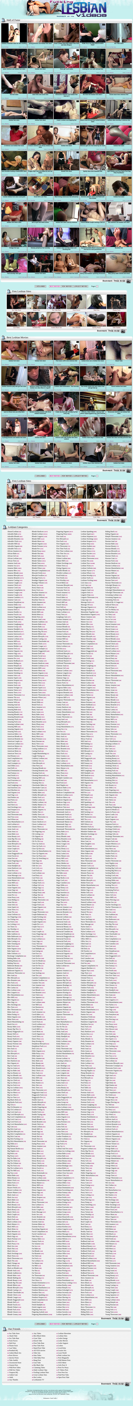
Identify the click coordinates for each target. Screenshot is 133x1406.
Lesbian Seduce (61, 1295)
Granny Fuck (60, 705)
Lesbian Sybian (86, 549)
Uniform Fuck (110, 1129)
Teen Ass (108, 912)
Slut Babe (108, 746)
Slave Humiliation (111, 741)
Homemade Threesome (64, 829)
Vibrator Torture (110, 1144)
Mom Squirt (85, 858)
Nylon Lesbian (86, 931)
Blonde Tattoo (37, 561)
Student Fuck (109, 853)
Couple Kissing (37, 919)
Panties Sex (85, 1014)
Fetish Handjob (37, 1305)
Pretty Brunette (86, 1156)
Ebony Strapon (37, 1197)
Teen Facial (109, 963)
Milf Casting (85, 753)
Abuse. (68, 1394)
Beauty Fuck (11, 1036)
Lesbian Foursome (62, 1207)
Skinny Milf (109, 719)
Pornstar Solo (85, 1124)
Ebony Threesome (38, 1202)
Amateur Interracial (14, 634)
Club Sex (35, 866)
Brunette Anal (36, 619)
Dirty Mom (36, 1080)
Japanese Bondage (62, 985)
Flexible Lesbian (62, 573)
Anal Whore (11, 819)
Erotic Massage (37, 1212)
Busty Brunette (37, 722)
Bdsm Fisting (12, 1014)
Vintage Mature (110, 1161)
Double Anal (36, 1100)
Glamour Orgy (61, 678)
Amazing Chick (12, 719)
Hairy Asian (60, 739)
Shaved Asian (110, 629)
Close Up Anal (37, 844)
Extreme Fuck (37, 1227)
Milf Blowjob (85, 751)
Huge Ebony (60, 888)
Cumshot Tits (36, 983)
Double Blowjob (37, 1102)
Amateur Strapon (13, 680)
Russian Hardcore (111, 563)
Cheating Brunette (38, 770)
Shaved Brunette (111, 641)
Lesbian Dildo (61, 1183)
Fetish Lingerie (37, 1307)
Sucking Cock (110, 875)
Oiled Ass (84, 946)
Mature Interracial (87, 675)
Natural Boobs (86, 900)
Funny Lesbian (61, 612)
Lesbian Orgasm (62, 1258)
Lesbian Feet (60, 1195)
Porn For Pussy (63, 1367)
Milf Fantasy (85, 763)
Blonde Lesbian (37, 534)
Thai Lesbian (109, 1061)
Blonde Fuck (11, 1309)
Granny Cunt (60, 702)
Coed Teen (35, 878)
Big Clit (10, 1105)
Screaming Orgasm (112, 597)
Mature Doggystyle (87, 651)
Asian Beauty (12, 836)
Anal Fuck (11, 783)
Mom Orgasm (85, 851)
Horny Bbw (60, 834)
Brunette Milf (36, 668)
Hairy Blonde (61, 746)
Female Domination (39, 1283)
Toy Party (108, 1109)
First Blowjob (61, 539)
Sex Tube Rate (56, 309)
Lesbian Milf (60, 1241)
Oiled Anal (84, 944)
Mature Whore (86, 736)
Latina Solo (60, 1127)
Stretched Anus (110, 846)
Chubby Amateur (38, 790)
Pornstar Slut (85, 1122)
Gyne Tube (96, 516)
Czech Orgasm (37, 1034)
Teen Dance (109, 948)
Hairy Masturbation (63, 766)
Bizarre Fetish (12, 1188)
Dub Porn (96, 309)
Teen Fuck (109, 980)
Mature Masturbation (88, 690)
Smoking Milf (110, 778)
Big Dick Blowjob (13, 1131)
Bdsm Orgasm (12, 1017)
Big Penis (10, 1153)
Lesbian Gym (61, 1214)
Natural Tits (85, 912)
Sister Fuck (109, 683)
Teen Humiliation (111, 992)
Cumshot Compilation (39, 978)
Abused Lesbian (13, 531)
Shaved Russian (110, 663)
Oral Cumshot (86, 958)
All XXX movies (39, 1350)
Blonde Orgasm (37, 544)
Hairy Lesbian (61, 763)
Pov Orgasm (85, 1141)
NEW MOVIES (67, 286)
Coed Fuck (35, 870)
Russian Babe (110, 544)
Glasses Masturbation (63, 685)
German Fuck (61, 631)
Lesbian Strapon (86, 541)
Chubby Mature (37, 805)
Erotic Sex (35, 1214)
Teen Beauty (109, 922)
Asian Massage (12, 875)
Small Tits (108, 753)
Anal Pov (10, 802)
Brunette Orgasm (38, 673)
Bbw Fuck (10, 983)
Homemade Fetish (62, 814)
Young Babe (109, 1273)
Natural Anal (85, 897)
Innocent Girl (61, 914)
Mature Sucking (86, 724)
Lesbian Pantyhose (62, 1266)
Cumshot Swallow (38, 980)
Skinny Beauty (110, 695)
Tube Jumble (116, 327)
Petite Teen (84, 1066)
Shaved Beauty (110, 634)
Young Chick (109, 1288)
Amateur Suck (12, 685)
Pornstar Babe (86, 1095)
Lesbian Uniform (87, 568)
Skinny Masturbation (112, 714)
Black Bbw (11, 1202)
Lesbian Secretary (62, 1292)
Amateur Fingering (13, 617)
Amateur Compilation (14, 590)
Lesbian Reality (61, 1285)
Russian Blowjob (111, 551)
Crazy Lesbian (37, 939)
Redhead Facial (86, 1253)
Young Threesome (111, 1314)
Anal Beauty (11, 756)
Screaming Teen (110, 600)
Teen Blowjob (110, 929)
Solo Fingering (110, 790)
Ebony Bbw (36, 1153)
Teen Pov (108, 1022)
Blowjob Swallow (38, 575)
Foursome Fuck (61, 588)
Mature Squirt (85, 717)
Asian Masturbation (14, 878)
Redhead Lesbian (87, 1258)
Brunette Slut (36, 683)
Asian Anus (11, 831)
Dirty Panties (36, 1083)
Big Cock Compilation (15, 1117)
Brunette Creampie (38, 649)
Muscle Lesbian (86, 895)
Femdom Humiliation (39, 1288)
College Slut (36, 895)
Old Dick (84, 948)
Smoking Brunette (111, 763)
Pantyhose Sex (86, 1024)
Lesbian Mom (61, 1244)
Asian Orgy (11, 890)
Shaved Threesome (111, 670)
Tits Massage (109, 1097)
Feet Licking (36, 1278)
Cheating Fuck (37, 773)
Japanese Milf (61, 1005)
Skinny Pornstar (110, 724)
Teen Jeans (109, 995)
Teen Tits (108, 1053)
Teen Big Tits (110, 924)
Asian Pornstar (12, 892)
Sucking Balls (110, 866)
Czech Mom (36, 1031)
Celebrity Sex (36, 761)
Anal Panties (11, 797)
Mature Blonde (86, 634)
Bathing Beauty (12, 961)
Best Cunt (10, 1056)
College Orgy (36, 888)
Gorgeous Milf (61, 697)
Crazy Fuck (36, 936)
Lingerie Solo (85, 592)
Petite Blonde (85, 1053)
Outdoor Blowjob (87, 983)
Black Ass (10, 1197)
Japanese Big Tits (62, 980)
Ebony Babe (36, 1151)
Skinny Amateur (110, 685)
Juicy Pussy (60, 1029)
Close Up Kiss (37, 848)
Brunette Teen (37, 692)
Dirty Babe (36, 1061)
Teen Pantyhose (110, 1014)
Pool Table (84, 1088)
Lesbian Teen (85, 556)
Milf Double (85, 761)
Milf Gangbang (86, 770)
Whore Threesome (111, 1222)
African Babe (12, 553)
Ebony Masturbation (39, 1180)
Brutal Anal (36, 700)
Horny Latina (61, 853)
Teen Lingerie (110, 1000)
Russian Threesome (112, 583)
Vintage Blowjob (111, 1151)
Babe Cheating (12, 944)
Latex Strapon (61, 1080)
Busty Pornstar (37, 739)
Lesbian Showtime (64, 1333)
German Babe (61, 624)
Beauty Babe (11, 1027)
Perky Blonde (85, 1039)
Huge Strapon (61, 900)
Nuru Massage (86, 924)
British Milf (36, 612)
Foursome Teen (61, 590)
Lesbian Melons (61, 1239)
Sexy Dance (109, 622)
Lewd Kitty (62, 1348)
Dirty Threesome (38, 1090)
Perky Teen (85, 1046)
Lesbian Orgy (61, 1261)
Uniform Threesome (112, 1136)
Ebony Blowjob (37, 1158)
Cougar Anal (36, 902)
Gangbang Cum (61, 617)
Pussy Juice (85, 1192)
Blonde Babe (11, 1275)
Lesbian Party (61, 1268)
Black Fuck (11, 1219)
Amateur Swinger (13, 688)
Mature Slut (85, 712)
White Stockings (111, 1205)
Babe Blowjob (12, 939)
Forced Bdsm (61, 583)
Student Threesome (112, 861)
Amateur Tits (11, 697)
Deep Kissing (36, 1041)
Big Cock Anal (12, 1112)
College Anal (36, 880)
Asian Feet (11, 858)
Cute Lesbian (36, 1002)
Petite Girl (84, 1058)
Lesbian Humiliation (63, 1219)
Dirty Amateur (37, 1058)
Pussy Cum (85, 1183)
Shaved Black (110, 636)
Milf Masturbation (87, 780)
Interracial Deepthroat (63, 934)
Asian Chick (11, 846)
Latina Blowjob (61, 1090)
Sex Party (108, 614)
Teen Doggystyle (111, 956)
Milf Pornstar (85, 790)
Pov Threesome (86, 1146)
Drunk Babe (36, 1117)
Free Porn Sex (63, 1372)
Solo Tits (108, 802)
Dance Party (36, 1039)
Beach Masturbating (14, 1022)
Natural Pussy (85, 907)
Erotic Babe (36, 1207)
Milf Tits (84, 819)
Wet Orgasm (109, 1192)
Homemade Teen (62, 827)
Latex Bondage (61, 1066)
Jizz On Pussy (61, 1024)
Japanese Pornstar (62, 1009)
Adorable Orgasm (13, 546)
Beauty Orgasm (12, 1041)
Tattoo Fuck (109, 892)
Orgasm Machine (87, 968)
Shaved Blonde (110, 639)
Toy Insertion (110, 1107)
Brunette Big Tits (38, 631)
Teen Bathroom (110, 919)
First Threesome (62, 546)
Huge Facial (60, 890)
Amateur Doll (12, 609)
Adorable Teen (12, 549)
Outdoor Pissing (86, 1000)
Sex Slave (108, 617)
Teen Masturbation (111, 1002)
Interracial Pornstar (63, 958)
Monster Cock (86, 866)
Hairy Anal (60, 736)
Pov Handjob (85, 1134)
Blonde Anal (11, 1270)
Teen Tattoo (109, 1048)
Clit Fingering (37, 831)
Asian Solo (11, 905)
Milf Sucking (85, 812)
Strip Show (109, 848)
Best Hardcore (12, 1061)
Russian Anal (109, 541)
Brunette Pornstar (38, 675)
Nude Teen (84, 914)
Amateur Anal (12, 563)
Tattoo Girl (109, 895)
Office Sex (84, 941)
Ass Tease (10, 927)
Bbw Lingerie (12, 992)
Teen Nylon (109, 1005)
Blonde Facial (12, 1305)
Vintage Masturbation (112, 1158)
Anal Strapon (12, 809)
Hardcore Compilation (64, 792)
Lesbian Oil (60, 1256)
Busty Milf (35, 734)
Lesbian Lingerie (62, 1229)
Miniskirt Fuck (86, 827)
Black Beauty (12, 1205)
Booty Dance (36, 588)
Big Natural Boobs (13, 1148)
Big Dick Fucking (13, 1139)
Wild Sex (108, 1256)
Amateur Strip (12, 683)
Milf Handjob (85, 773)
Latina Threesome (62, 1134)
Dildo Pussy (36, 1053)
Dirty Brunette (37, 1068)
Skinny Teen (109, 731)
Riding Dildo (85, 1314)
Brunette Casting (37, 639)
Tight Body (109, 1083)
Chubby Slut (36, 812)
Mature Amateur (86, 617)
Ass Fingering (12, 917)
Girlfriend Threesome (63, 663)
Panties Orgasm (86, 1012)
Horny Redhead (61, 868)
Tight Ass (108, 1080)
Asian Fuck (11, 863)
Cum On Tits (36, 966)
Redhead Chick (86, 1251)
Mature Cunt (85, 646)
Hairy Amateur (61, 734)
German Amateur (62, 619)
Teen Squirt (109, 1039)
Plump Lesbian (86, 1075)
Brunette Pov (36, 678)
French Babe (60, 597)
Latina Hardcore (62, 1105)
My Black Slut (39, 1365)
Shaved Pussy (110, 661)
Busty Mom (36, 736)
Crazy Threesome (38, 946)
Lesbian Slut (60, 1307)
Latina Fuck (60, 1100)
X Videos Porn (63, 1370)
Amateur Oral (12, 649)
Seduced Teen (110, 605)
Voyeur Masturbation (112, 1180)
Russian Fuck (110, 561)
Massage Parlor (86, 609)
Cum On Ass (36, 958)
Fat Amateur (36, 1244)
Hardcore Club (61, 790)
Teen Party (109, 1017)
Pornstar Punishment (88, 1117)
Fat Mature (36, 1263)
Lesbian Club (61, 1175)
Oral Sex (84, 963)
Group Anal (60, 719)
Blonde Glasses (12, 1312)
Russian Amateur (111, 539)
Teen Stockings (110, 1041)
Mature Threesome (87, 731)
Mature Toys (85, 734)
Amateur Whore (12, 700)
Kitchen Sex (60, 1056)
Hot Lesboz (38, 1377)
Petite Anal (84, 1048)
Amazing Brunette (13, 717)
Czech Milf (36, 1029)
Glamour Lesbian (62, 670)
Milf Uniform (85, 822)
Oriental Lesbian (86, 975)
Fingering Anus (37, 1309)
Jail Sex (59, 968)
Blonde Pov (36, 549)
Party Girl (84, 1029)
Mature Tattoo (86, 727)
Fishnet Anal (60, 556)
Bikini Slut (11, 1185)
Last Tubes (16, 327)
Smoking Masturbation (113, 775)
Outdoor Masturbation (88, 995)
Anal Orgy (11, 795)
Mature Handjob (86, 670)
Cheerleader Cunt (38, 788)
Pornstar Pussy (86, 1119)
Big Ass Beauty (12, 1073)
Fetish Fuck (36, 1302)
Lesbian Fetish (61, 1197)
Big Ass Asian (12, 1068)
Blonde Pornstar (37, 546)
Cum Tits (35, 975)
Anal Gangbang (12, 785)
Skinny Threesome (111, 734)
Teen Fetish (109, 970)
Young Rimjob (110, 1302)
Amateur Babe (12, 568)
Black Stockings (13, 1253)
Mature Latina (86, 683)
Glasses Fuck (60, 683)
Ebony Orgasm (37, 1190)
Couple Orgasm (37, 922)
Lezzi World (62, 1353)
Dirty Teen (35, 1088)
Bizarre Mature (12, 1192)
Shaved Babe (109, 631)
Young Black (109, 1278)
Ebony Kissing (37, 1175)
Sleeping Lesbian (111, 744)
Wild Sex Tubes (76, 499)
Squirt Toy (109, 822)
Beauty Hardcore (13, 1039)
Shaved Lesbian (110, 651)
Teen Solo (108, 1034)
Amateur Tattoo (12, 690)
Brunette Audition (38, 622)
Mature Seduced (86, 709)
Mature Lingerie (86, 688)
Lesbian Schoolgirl (62, 1290)
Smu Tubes (37, 1355)
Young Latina (110, 1297)
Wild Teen (108, 1261)
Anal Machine (12, 790)
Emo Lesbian (36, 1205)
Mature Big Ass (86, 629)
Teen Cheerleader (111, 934)
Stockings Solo (110, 834)
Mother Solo (85, 892)
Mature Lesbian (86, 685)
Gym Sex (59, 731)
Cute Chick (36, 995)
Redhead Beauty (86, 1246)
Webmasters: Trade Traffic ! (50, 1398)
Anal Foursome (12, 780)
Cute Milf (35, 1005)
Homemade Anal (62, 812)
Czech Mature (37, 1027)
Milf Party (84, 788)
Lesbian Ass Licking (63, 1151)
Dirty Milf (35, 1078)
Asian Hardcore (12, 868)
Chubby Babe (36, 792)
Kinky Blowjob (61, 1034)
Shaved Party (109, 658)
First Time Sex (61, 553)
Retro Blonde (85, 1285)
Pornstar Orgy (86, 1112)
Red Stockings (86, 1239)
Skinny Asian (110, 690)
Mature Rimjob (86, 707)
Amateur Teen (12, 692)
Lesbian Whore (86, 573)
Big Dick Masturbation (15, 1141)
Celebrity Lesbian (38, 758)
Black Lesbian (12, 1222)
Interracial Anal (61, 922)
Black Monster (12, 1231)
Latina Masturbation (63, 1109)
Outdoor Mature (86, 997)
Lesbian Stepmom (87, 536)
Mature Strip (85, 722)
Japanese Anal (61, 973)
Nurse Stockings (86, 919)
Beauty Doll (11, 1034)
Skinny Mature (110, 717)
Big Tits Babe (12, 1158)
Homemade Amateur (63, 809)
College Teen (36, 897)
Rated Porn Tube (39, 1348)
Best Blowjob (12, 1053)
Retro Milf (84, 1300)
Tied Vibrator (110, 1073)
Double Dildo (36, 1105)
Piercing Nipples (86, 1070)
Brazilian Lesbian (38, 597)
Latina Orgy (60, 1119)
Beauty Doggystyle (14, 1031)
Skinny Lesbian (110, 712)
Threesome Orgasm (112, 1070)
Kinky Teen (60, 1046)
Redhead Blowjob (87, 1248)
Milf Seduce (85, 797)
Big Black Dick (12, 1100)
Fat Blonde (36, 1251)
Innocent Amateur (62, 907)
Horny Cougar (61, 844)
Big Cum (10, 1127)
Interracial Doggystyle (64, 936)
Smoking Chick (110, 766)
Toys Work (109, 1114)
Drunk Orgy (36, 1131)
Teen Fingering (110, 973)
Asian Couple (12, 848)
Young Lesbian (110, 1300)
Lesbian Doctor (61, 1185)
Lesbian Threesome (87, 558)
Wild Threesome (111, 1263)
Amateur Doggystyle (14, 607)
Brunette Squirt (37, 688)
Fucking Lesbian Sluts (41, 1372)
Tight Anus (109, 1078)
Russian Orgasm (111, 575)
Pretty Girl (84, 1161)
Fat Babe (35, 1248)
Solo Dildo (109, 788)
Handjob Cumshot (62, 778)
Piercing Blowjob (87, 1068)
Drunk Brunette (37, 1122)
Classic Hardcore (38, 822)
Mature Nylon (86, 695)
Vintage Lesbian (110, 1156)
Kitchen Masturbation (63, 1053)
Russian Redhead (111, 578)
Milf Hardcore (86, 775)
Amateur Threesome (14, 695)
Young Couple (110, 1290)
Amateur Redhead (13, 661)
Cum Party (35, 970)
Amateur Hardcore (13, 631)
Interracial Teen (61, 961)
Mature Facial (85, 653)
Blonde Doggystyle (14, 1300)
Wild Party (109, 1253)
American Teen (12, 753)
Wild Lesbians (110, 1241)
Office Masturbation (88, 936)
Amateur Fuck (12, 622)
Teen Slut (108, 1031)
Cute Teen (35, 1009)
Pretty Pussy (85, 1166)
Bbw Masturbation (13, 995)
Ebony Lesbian (37, 1178)
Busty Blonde (36, 719)
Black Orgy (11, 1236)
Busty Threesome (38, 746)
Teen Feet (108, 968)
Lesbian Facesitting (63, 1190)
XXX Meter (62, 1363)
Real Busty (84, 1219)
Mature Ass (85, 622)
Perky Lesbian (86, 1044)
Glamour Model (61, 675)
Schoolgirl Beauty (111, 585)
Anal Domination (13, 770)
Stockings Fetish (111, 829)
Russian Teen (109, 580)
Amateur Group (12, 627)
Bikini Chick (11, 1180)
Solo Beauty (109, 785)
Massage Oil (85, 605)
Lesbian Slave (61, 1305)
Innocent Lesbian (62, 917)
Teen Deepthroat (111, 951)
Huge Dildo (60, 885)
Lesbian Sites (62, 1336)
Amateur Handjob (13, 629)
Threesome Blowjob (112, 1063)
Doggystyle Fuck (38, 1095)
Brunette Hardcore (38, 663)
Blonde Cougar (12, 1297)
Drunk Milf (36, 1129)
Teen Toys (108, 1056)
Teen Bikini (109, 927)
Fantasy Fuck (36, 1241)
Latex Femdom (61, 1068)
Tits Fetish (109, 1095)
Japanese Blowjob (62, 983)
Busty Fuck (36, 727)
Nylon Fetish (85, 929)
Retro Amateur (86, 1278)
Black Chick (11, 1212)
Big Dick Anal (12, 1129)
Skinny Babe (109, 692)
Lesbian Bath (60, 1156)
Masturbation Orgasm (88, 614)
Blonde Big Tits (12, 1283)
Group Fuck (60, 724)
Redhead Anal (86, 1241)
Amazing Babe (12, 709)
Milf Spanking (86, 802)
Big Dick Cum (12, 1136)
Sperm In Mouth (111, 809)
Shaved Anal (109, 627)
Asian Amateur (12, 827)
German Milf (60, 639)
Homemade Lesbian (63, 819)
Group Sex (60, 729)
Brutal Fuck (36, 705)
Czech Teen (36, 1036)
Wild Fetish (109, 1239)
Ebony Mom (36, 1188)
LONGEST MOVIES (80, 286)
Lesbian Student (86, 546)
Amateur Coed (12, 588)
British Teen (36, 617)
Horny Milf (60, 858)
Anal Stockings (12, 807)
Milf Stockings (86, 807)
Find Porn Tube (63, 1375)
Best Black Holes (76, 516)
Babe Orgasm (12, 948)
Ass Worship (11, 929)
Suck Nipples (110, 863)
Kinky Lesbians (61, 1041)
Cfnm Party (36, 766)
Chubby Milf (36, 807)
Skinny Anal (109, 688)
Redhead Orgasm (87, 1266)
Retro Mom (85, 1302)
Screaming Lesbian (112, 595)
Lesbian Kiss (60, 1224)
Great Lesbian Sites (40, 1375)
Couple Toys (36, 927)
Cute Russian (36, 1007)
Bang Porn (37, 1360)
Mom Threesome (87, 861)
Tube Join (37, 1353)
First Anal (59, 536)
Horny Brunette (61, 839)
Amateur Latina (12, 636)
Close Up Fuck (37, 846)
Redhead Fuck (86, 1256)
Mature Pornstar (86, 702)
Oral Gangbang (86, 961)
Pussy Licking (86, 1195)
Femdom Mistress (38, 1290)
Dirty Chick (36, 1070)
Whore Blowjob (110, 1207)
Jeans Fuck (60, 1019)
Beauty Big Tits (12, 1029)
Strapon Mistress (111, 844)
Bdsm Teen (11, 1019)
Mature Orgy (85, 700)
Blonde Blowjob (13, 1288)
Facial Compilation (38, 1231)
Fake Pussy (36, 1236)
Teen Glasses (109, 985)
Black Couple (12, 1214)
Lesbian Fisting (61, 1202)
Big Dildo (10, 1144)
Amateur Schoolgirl (14, 668)
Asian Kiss (11, 870)
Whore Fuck (109, 1209)
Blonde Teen (36, 563)
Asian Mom (11, 885)
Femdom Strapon (38, 1297)
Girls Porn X (62, 1365)
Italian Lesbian (61, 966)
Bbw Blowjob (12, 978)
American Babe (12, 734)
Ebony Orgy (36, 1192)
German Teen (61, 641)
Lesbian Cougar (61, 1180)
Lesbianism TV (39, 1380)
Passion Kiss (85, 1034)
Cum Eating (36, 951)
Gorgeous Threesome (63, 700)
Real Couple (85, 1222)
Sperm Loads (109, 814)
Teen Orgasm (109, 1007)
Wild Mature (109, 1244)
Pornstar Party (86, 1114)
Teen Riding (109, 1027)
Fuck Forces (76, 309)
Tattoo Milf (109, 897)
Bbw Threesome (13, 1009)
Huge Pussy (60, 897)
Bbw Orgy (11, 1002)
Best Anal (10, 1048)
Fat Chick (35, 1256)
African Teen (11, 561)
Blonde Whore (37, 568)
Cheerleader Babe (38, 785)
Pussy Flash (85, 1188)
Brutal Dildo (36, 702)
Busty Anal (36, 709)
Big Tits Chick (12, 1161)
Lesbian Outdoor (62, 1263)
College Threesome (38, 900)
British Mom (36, 614)
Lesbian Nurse (61, 1251)
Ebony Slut (36, 1195)
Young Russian (110, 1305)
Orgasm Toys (85, 970)
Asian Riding (12, 900)
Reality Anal (85, 1231)
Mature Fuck (85, 663)
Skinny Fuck (109, 707)
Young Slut (109, 1307)
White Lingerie (110, 1202)
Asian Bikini (11, 841)
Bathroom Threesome (14, 973)
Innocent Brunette (62, 912)
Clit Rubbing (36, 839)
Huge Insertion (61, 892)
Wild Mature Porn (64, 1360)
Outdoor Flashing (87, 985)
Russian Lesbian (111, 566)
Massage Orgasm (87, 607)
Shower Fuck (109, 673)
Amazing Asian (12, 707)
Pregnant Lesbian (87, 1148)
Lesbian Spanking (87, 531)
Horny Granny (61, 851)
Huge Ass (59, 875)
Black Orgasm (12, 1234)
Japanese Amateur (62, 970)
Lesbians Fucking (87, 580)
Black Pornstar (12, 1239)
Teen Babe (109, 917)
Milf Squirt (85, 805)
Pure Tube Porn (39, 1346)
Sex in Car (109, 619)
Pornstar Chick (86, 1100)
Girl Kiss (59, 649)
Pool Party (84, 1083)
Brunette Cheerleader (39, 641)
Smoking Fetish (110, 768)
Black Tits (10, 1261)
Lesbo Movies (63, 1341)
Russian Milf (109, 573)
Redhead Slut (85, 1270)
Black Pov (10, 1241)
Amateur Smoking (13, 673)
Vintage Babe (110, 1148)
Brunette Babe (37, 624)
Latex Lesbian (61, 1070)
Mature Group (86, 668)
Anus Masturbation (14, 822)
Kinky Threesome (62, 1048)
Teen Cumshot (110, 944)
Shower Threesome (112, 680)
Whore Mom (109, 1214)
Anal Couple (11, 761)
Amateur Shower (13, 670)
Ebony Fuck (36, 1170)
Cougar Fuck (36, 905)
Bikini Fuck (11, 1183)
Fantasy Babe (36, 1239)
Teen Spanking (110, 1036)
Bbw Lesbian (12, 990)
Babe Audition (12, 934)
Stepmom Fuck (110, 824)
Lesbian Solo (60, 1309)
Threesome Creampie (112, 1066)
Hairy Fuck (60, 753)
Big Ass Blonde (12, 1075)
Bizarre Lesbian (12, 1190)
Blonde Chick (12, 1295)
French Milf (60, 602)
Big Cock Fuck (12, 1122)
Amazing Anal (12, 705)
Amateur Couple (13, 595)
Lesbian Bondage (62, 1166)
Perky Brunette (86, 1041)
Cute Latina (36, 1000)
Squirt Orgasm (110, 819)
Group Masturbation (63, 727)
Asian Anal (11, 829)
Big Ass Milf (11, 1090)
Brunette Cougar (37, 646)
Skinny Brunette (110, 705)
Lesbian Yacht (86, 578)
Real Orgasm (85, 1229)
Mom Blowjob (86, 839)
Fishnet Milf (60, 561)
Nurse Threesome (87, 922)
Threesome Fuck (111, 1068)
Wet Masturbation (111, 1190)
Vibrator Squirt (110, 1141)
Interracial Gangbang (63, 944)
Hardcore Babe (61, 788)
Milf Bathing (85, 744)
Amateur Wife (12, 702)
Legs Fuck (60, 1144)
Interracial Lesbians (63, 946)
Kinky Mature (61, 1044)
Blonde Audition (13, 1273)
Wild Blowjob (110, 1236)
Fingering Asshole (38, 1312)
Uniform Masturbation (113, 1131)
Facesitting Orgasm (38, 1229)
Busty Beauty (36, 717)
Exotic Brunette (37, 1217)
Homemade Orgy (62, 824)
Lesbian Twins (86, 566)
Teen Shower (109, 1029)
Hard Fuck (60, 783)
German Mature (61, 636)
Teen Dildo (109, 953)
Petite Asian (85, 1051)
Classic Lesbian (37, 824)
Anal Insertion (12, 788)
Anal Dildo (11, 766)
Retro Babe (85, 1280)
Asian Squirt (11, 907)
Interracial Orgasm (62, 953)
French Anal (60, 595)
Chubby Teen (36, 814)
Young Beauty (110, 1275)
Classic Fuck (36, 819)
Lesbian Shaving (62, 1297)
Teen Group (109, 988)
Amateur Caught (13, 583)
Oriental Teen (85, 978)
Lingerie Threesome (88, 597)
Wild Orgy (109, 1251)
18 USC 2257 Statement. (59, 1394)
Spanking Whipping (112, 807)
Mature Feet (85, 656)
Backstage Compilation (15, 956)
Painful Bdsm (85, 1005)
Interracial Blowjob (63, 929)
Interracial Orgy (61, 956)
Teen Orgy (109, 1009)
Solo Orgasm (109, 795)
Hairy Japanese (61, 758)
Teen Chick (109, 936)
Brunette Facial (37, 656)
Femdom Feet (36, 1285)
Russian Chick (110, 556)
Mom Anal (84, 836)
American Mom (12, 751)
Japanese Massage (62, 997)
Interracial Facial (62, 939)
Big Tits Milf (11, 1170)
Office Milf (85, 939)
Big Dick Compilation (15, 1134)
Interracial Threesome (63, 963)
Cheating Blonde (37, 768)
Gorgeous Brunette (62, 692)
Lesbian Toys (85, 563)
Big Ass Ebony (12, 1083)
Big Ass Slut (11, 1095)
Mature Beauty (86, 627)
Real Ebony (85, 1227)
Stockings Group (111, 831)
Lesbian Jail (60, 1222)
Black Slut (11, 1248)
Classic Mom (36, 827)
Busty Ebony (36, 724)
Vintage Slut (109, 1173)
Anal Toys (10, 817)
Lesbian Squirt (86, 534)
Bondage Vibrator (38, 583)
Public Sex (84, 1178)
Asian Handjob (12, 866)
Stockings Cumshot (112, 827)
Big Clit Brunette (13, 1107)
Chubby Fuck (36, 797)
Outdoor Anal (85, 980)
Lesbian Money (61, 1246)
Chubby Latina (37, 800)
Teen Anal (108, 909)
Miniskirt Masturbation (89, 829)
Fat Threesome (37, 1275)
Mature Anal (85, 619)
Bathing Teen (12, 963)
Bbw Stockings (12, 1005)
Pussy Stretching (86, 1205)
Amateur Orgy (12, 653)
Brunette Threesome (39, 695)
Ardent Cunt (116, 499)
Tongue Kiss (109, 1100)
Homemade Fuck (62, 817)
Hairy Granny (61, 756)
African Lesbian (13, 558)
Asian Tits (10, 912)
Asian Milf (11, 883)
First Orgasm (60, 544)
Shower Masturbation (112, 675)
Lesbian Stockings (87, 539)
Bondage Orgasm (38, 580)
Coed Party (36, 875)
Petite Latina (85, 1061)
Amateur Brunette (13, 578)
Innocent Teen (61, 919)
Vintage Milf (109, 1163)
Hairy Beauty (61, 744)
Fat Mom (35, 1268)
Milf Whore (85, 824)
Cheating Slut (36, 783)
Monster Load (86, 870)
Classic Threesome (38, 829)
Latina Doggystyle (62, 1097)
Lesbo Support (63, 1343)
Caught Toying (37, 756)
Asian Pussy (11, 897)
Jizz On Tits (60, 1027)
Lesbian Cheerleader (63, 1170)
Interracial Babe (61, 924)
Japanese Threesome (63, 1014)
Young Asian (109, 1270)
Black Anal (11, 1195)
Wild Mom (109, 1248)
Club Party (35, 863)
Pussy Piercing (86, 1200)
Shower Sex (109, 678)
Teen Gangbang (110, 983)
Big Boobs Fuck (13, 1102)
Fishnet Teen (60, 566)
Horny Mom (60, 861)
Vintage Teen (109, 1175)
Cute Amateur (36, 985)
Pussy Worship (86, 1214)
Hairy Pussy (60, 773)
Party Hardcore (86, 1031)
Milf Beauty (85, 746)
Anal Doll (10, 768)
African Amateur (13, 551)
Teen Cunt (108, 946)
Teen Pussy (109, 1024)
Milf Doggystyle (86, 758)
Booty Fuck (36, 590)
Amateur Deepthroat (14, 602)
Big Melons (11, 1146)
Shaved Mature (110, 653)
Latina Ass (60, 1085)
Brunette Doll (36, 653)
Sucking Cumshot (111, 878)
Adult (16, 516)
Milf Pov (84, 792)
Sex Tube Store (16, 309)
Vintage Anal (109, 1146)
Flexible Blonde (61, 570)
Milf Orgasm (85, 783)
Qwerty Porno (96, 327)
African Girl (11, 556)
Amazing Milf (12, 727)
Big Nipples (11, 1151)
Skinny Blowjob (110, 702)
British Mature (37, 609)
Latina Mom (60, 1114)
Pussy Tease (85, 1209)
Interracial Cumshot (63, 931)
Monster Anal (85, 863)
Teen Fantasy (109, 966)
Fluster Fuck (116, 309)
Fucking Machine (62, 609)
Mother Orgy (85, 890)
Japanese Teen (61, 1012)
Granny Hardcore (62, 707)
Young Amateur (110, 1266)
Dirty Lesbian (36, 1075)
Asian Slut (11, 902)
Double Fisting (37, 1109)
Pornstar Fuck (85, 1102)
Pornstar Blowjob (87, 1097)
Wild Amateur (110, 1224)
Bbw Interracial (12, 985)
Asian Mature (12, 880)
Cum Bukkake (37, 948)
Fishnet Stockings (62, 563)
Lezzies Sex (62, 1350)
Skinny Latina (110, 709)
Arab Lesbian (12, 824)
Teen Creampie (110, 941)
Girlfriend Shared (62, 661)
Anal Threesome (13, 814)
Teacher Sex (109, 902)
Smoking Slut (110, 780)
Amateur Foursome (14, 619)
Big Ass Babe (12, 1070)
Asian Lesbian (12, 873)
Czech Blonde (37, 1017)
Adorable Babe (12, 534)
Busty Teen (36, 744)
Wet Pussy (109, 1197)
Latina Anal (60, 1083)
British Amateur (37, 602)
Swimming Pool (110, 890)
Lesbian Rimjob (61, 1288)
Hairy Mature (61, 768)
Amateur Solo (12, 675)
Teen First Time (110, 975)
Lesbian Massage (62, 1234)
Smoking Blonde (111, 761)
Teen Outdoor (110, 1012)
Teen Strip (108, 1044)
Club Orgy (35, 861)
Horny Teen (60, 870)
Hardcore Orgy (61, 802)
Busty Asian (36, 712)
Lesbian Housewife (63, 1217)
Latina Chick (60, 1092)
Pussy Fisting (85, 1185)
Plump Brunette (86, 1073)
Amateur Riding (13, 663)
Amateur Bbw (12, 570)
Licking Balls (85, 588)
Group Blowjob (61, 722)
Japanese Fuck (61, 988)
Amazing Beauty (13, 712)
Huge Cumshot (61, 883)
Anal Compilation (13, 758)
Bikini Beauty (12, 1178)
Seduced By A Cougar (113, 602)
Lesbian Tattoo (86, 551)
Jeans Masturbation (63, 1022)
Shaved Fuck (109, 646)
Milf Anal (84, 741)
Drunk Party (36, 1134)
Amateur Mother (13, 646)
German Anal (61, 622)
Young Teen (109, 1312)
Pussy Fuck (85, 1190)
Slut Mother (109, 751)
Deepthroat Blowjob (39, 1044)
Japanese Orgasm (62, 1007)
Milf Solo (84, 800)
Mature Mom (85, 692)
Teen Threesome (111, 1051)
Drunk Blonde (37, 1119)
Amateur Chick (12, 585)
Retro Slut (84, 1305)
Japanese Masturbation (64, 1000)
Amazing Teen (12, 731)
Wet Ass (108, 1183)
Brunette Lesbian (38, 666)
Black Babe (11, 1200)
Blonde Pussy (36, 551)
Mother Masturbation (88, 885)
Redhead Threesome (88, 1275)
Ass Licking (11, 924)
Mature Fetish (85, 658)
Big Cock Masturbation (15, 1124)
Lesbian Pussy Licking (64, 1283)
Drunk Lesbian (37, 1127)
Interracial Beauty (62, 927)
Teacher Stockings (111, 905)
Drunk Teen (36, 1139)
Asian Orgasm (12, 888)
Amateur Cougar (13, 592)
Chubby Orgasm (37, 809)
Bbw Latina (11, 988)
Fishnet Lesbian (61, 558)
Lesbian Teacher (86, 553)
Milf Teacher (85, 814)
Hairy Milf (60, 770)
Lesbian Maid (61, 1231)
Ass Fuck (10, 922)
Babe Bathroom (12, 936)
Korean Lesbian (61, 1058)
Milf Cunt (84, 756)
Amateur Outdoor (13, 656)
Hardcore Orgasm (62, 800)
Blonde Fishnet (12, 1307)
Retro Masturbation (87, 1297)
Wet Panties (109, 1195)
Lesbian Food (61, 1205)
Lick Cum (84, 585)
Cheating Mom (37, 780)
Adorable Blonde (13, 536)
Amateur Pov (12, 658)
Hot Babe (59, 873)
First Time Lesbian (62, 551)
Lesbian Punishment (63, 1280)
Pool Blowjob (85, 1078)
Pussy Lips (84, 1197)
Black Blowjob (12, 1207)
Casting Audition (38, 748)
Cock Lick (35, 868)
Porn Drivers (76, 327)
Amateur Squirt (12, 678)
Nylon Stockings (86, 934)
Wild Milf (108, 1246)
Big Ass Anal (11, 1066)
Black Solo (11, 1251)
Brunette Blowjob (38, 636)
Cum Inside (36, 956)
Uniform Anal (110, 1119)
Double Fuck (36, 1112)
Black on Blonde (13, 1268)
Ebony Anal (36, 1148)
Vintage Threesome (112, 1178)
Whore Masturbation (112, 1212)
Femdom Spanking (38, 1295)
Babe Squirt (11, 951)
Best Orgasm (11, 1063)
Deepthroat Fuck (37, 1046)
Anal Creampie (12, 763)
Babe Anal (11, 931)
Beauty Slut (11, 1046)
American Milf (12, 748)
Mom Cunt (84, 841)
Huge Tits (59, 902)
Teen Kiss (108, 997)
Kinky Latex (60, 1039)
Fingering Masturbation (40, 1314)
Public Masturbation (88, 1175)
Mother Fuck (85, 883)
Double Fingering (38, 1107)
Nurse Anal (85, 917)
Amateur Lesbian (13, 639)
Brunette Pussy (37, 680)
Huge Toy (59, 905)
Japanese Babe (61, 978)
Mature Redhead (86, 705)
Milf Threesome (86, 817)
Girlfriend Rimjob (62, 658)
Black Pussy (11, 1244)
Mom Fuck (84, 846)
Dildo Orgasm (37, 1051)
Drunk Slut (36, 1136)
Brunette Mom (37, 670)
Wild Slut (108, 1258)
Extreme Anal (36, 1222)
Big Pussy (10, 1156)
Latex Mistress (61, 1075)
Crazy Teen (36, 944)
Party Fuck (84, 1027)
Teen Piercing (110, 1019)
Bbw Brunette (12, 980)
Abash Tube (36, 309)
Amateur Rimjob (13, 666)
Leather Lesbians (62, 1139)
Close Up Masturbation (40, 851)
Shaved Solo (109, 666)
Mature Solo (85, 714)
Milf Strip (84, 809)
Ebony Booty (36, 1161)
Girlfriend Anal (61, 651)
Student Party (110, 856)
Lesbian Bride (61, 1168)
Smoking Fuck (110, 770)
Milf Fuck (84, 768)
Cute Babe (35, 988)
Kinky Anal (60, 1031)
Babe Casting (12, 941)
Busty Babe (36, 714)
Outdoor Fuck (85, 988)
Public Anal (85, 1170)
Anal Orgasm (12, 792)
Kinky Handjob (61, 1036)
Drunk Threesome (38, 1141)
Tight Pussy (109, 1088)
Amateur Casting (13, 580)
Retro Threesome (87, 1307)
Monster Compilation (88, 868)
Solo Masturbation (111, 792)
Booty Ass (35, 585)
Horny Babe (60, 831)
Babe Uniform (12, 953)
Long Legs (84, 600)
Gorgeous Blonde (62, 690)
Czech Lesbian (37, 1024)
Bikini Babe (11, 1175)
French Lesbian (61, 600)
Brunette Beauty (37, 629)
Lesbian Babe (61, 1153)
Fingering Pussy (62, 534)
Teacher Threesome (112, 907)
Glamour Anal (61, 666)
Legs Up (59, 1146)
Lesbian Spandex (62, 1314)
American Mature (13, 746)
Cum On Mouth (37, 961)
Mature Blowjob (86, 636)
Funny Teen (60, 614)
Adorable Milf (12, 544)
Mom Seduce (85, 853)
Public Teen (85, 1180)
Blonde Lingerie (37, 536)
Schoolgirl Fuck (110, 588)
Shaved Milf (109, 656)
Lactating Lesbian (62, 1061)
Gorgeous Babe (61, 688)
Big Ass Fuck (12, 1085)
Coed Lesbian (36, 873)
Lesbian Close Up (62, 1173)
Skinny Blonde (110, 700)
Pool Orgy (84, 1080)
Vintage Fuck (110, 1153)
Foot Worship (61, 580)
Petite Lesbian (86, 1063)
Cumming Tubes (39, 1367)
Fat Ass (34, 1246)
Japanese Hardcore (62, 990)
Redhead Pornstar (87, 1268)
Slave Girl (108, 739)
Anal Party (11, 800)
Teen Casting (109, 931)
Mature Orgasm (86, 697)
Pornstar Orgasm (86, 1109)
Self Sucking (109, 607)
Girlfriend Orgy (61, 656)
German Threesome (63, 644)
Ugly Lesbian (110, 1117)
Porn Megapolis (63, 1358)
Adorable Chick (12, 541)
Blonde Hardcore (38, 531)
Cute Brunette (36, 992)
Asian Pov (10, 895)
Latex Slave (60, 1078)
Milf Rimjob (85, 795)
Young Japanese (110, 1295)
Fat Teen (35, 1273)
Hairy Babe (60, 741)
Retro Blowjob (86, 1288)
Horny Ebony (61, 848)
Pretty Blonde (85, 1153)
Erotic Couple (36, 1209)
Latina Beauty (61, 1088)
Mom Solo (84, 856)
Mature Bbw (85, 624)
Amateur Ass (11, 566)
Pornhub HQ (36, 327)
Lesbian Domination (63, 1188)
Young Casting (110, 1285)
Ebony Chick (36, 1163)
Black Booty (11, 1209)
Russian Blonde (110, 549)
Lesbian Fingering (62, 1200)
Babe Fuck (11, 946)
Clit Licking (36, 834)
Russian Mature (110, 570)
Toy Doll (108, 1105)
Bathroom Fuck (12, 968)
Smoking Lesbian (111, 773)
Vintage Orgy (110, 1170)
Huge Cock (60, 880)
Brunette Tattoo (37, 690)
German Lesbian (62, 634)
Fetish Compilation (38, 1300)
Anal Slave (11, 805)
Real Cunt (84, 1224)
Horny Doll (60, 846)
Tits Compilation (111, 1092)
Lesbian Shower (62, 1300)
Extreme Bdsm (37, 1224)
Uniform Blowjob (111, 1122)
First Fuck (59, 541)
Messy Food (85, 739)
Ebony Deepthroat (38, 1166)
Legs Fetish (60, 1141)
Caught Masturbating (39, 753)
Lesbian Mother (61, 1248)
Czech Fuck (36, 1022)
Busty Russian (37, 741)
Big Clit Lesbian (13, 1109)
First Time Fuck (61, 549)
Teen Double (109, 961)
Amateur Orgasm (13, 651)
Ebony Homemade (38, 1173)
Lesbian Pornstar (62, 1275)
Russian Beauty (110, 546)
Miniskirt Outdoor (87, 831)
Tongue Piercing (111, 1102)
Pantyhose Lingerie (87, 1022)
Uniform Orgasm (111, 1134)
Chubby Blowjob (38, 795)
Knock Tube (116, 516)
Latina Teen (60, 1131)
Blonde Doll (11, 1302)
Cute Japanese (37, 997)
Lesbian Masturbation (63, 1236)
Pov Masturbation (87, 1136)
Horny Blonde (61, 836)
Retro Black (85, 1283)
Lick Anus (84, 583)
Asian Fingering (13, 861)
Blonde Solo (36, 556)
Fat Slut (34, 1270)
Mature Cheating (86, 641)
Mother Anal (85, 878)
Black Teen (11, 1256)
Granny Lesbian (61, 709)
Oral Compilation (87, 953)
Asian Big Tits (12, 839)
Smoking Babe (110, 756)
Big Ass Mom (12, 1092)
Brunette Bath (36, 627)
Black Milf (11, 1227)
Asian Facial (11, 856)
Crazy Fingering (37, 934)
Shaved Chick (110, 644)
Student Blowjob (111, 851)
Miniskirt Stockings (87, 834)
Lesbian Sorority (62, 1312)
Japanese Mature (62, 1002)
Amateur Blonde (13, 573)
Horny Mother (61, 863)
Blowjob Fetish (37, 573)
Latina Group (61, 1102)
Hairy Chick (60, 751)
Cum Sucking (36, 973)
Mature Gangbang (87, 666)
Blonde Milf (36, 539)
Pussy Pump (85, 1202)
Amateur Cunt (12, 600)
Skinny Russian (110, 727)
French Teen (60, 605)
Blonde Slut (36, 553)
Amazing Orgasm (13, 729)
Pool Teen (84, 1090)
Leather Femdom (62, 1136)
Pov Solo (84, 1144)
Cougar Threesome (38, 912)
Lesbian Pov (60, 1278)
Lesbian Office (61, 1253)
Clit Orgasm (36, 836)
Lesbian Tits (85, 561)
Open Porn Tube (63, 1377)
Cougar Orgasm (37, 907)
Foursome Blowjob (63, 585)
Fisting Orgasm (61, 568)
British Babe (36, 605)
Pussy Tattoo (85, 1207)
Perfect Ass (85, 1036)
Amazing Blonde (13, 714)
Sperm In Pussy (110, 812)
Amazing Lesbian (13, 724)
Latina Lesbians (61, 1107)
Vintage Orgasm (110, 1168)
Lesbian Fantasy (62, 1192)
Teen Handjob (110, 990)
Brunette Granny (37, 661)
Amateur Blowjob (13, 575)
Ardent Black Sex (56, 327)
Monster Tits (85, 875)
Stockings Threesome (112, 836)
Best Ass (10, 1051)
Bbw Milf (10, 997)
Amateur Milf (12, 641)
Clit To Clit (36, 841)
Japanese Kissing (62, 992)
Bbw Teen (10, 1007)
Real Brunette (85, 1217)
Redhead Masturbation (88, 1261)
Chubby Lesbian (37, 802)
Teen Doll (108, 958)
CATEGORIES (40, 286)
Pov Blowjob (85, 1131)
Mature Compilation (88, 644)
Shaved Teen (109, 668)
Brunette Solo (36, 685)
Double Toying (37, 1114)
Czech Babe (36, 1014)
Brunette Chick (37, 644)
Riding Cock (85, 1309)
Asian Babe (11, 834)
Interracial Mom (62, 951)
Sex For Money (110, 609)
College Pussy (37, 892)
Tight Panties (109, 1085)
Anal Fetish (11, 775)
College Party (36, 890)
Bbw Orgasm (12, 1000)
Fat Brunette (36, 1253)
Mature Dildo (85, 649)
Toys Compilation (111, 1112)
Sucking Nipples (111, 883)
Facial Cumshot (37, 1234)
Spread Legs (109, 817)
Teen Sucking (110, 1046)
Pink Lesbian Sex (64, 1355)
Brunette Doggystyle (39, 651)
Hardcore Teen (61, 807)
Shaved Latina (110, 649)
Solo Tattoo (109, 800)
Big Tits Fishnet (12, 1163)
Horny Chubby (61, 841)
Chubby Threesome (38, 817)
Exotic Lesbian (37, 1219)
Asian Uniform (12, 914)
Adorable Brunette (13, 539)
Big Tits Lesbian (13, 1168)
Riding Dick (85, 1312)
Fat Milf (35, 1266)
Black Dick (11, 1217)
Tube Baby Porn (39, 1358)
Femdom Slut (36, 1292)
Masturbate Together (88, 612)
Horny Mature (61, 856)
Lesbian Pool (60, 1273)
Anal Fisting (11, 778)
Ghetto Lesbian (61, 646)
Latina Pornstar (61, 1122)
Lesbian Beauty (61, 1161)
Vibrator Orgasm (111, 1139)
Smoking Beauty (111, 758)
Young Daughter (111, 1292)
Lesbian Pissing (61, 1270)
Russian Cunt (110, 558)
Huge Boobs (60, 878)
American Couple (13, 741)
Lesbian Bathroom (62, 1158)
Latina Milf (60, 1112)
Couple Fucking (37, 917)
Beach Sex (11, 1024)
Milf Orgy (84, 785)
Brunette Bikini (37, 634)
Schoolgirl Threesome (112, 592)
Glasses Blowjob (62, 680)
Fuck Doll (59, 607)
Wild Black (109, 1234)
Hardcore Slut (61, 805)
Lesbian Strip (85, 544)
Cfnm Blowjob (37, 763)
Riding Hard (109, 531)
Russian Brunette (111, 553)
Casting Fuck (36, 751)
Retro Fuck (85, 1292)
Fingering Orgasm (62, 531)
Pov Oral (84, 1139)
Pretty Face (85, 1158)
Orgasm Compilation (88, 966)
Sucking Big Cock (111, 868)
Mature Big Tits (86, 631)
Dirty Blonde (36, 1066)
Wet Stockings (110, 1200)
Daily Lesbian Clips (40, 1370)
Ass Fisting (11, 919)
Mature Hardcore (87, 673)
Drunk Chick (36, 1124)
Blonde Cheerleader (14, 1292)
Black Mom (11, 1229)
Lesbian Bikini (61, 1163)
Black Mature (12, 1224)
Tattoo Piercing (110, 900)
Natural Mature (86, 905)
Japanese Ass (60, 975)
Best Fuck (10, 1058)
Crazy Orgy (36, 941)
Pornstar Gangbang (87, 1105)
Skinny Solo (109, 729)
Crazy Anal (36, 929)
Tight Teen (109, 1090)
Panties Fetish (85, 1007)
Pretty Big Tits (86, 1151)
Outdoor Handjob (87, 992)
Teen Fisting (109, 978)
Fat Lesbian (36, 1261)
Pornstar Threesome (88, 1129)
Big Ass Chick (12, 1080)
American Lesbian (13, 744)
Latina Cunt (60, 1095)
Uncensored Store (16, 499)
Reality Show (85, 1234)
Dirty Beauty (36, 1063)
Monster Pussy (86, 873)
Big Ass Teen (12, 1097)
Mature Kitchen (86, 680)
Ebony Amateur (37, 1146)
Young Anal (109, 1268)
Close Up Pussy (37, 856)
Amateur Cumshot (13, 597)
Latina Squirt (60, 1129)
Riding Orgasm (110, 534)
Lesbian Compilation (63, 1178)
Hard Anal (59, 780)
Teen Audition (110, 914)
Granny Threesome (63, 717)
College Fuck (36, 883)
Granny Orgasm (61, 714)
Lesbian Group (61, 1212)
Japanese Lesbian (62, 995)
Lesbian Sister (61, 1302)
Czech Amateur (37, 1012)
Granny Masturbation (63, 712)
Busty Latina (36, 729)
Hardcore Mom (61, 797)
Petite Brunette (86, 1056)
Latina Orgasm (61, 1117)
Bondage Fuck (37, 578)
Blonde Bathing (12, 1278)
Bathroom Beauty (13, 966)
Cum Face (35, 953)
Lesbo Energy (63, 1338)
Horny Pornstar (61, 866)
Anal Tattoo (11, 812)
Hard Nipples (61, 785)
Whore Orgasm (110, 1217)
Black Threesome (13, 1258)
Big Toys (10, 1173)
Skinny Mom (109, 722)
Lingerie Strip (85, 595)
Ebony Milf (36, 1185)
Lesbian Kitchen (62, 1227)
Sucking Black (110, 873)
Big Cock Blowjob (13, 1114)
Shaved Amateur (111, 624)
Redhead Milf (85, 1263)
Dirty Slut (35, 1085)
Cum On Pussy (37, 963)
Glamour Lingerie (62, 673)
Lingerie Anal (85, 590)
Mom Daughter (86, 844)
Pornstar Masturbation (88, 1107)
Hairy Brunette (61, 748)
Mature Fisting (86, 661)
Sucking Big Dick (111, 870)
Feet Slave (35, 1280)
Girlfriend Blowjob (63, 653)
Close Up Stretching (39, 858)
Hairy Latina (60, 761)
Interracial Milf (61, 948)
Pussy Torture (85, 1212)
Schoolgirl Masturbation (113, 590)
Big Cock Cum (12, 1119)
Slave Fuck (109, 736)
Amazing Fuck (12, 722)
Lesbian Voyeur (86, 570)
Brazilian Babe (37, 595)
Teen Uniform (110, 1058)
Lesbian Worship (86, 575)
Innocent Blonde (62, 909)
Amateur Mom (12, 644)
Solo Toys (108, 805)
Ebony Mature (37, 1183)
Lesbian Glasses (62, 1209)
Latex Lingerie (61, 1073)
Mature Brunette (86, 639)
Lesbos (60, 1346)
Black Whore (12, 1266)
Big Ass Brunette (13, 1078)
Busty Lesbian (37, 731)
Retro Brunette (86, 1290)
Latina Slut (60, 1124)
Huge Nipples (61, 895)
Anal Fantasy (12, 773)
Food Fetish (60, 575)
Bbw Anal (10, 975)
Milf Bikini (85, 748)
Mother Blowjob (86, 880)
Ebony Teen (36, 1200)
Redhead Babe (86, 1244)
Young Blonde (110, 1280)
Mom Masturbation (87, 848)
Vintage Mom (110, 1166)
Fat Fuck (35, 1258)
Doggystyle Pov (37, 1097)
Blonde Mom (36, 541)
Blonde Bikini (12, 1285)
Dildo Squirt (36, 1056)
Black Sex (10, 1246)
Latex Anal (60, 1063)
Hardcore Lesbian (62, 795)
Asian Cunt (11, 851)
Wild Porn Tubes (56, 499)
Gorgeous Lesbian (62, 695)
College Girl (36, 885)
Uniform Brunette (111, 1124)
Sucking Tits (109, 885)
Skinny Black (110, 697)
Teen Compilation (111, 939)
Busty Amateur (37, 707)
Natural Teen (85, 909)
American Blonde (13, 736)
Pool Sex (84, 1085)
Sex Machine (109, 612)
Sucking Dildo (110, 880)
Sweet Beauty (110, 888)
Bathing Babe (12, 958)
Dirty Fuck (35, 1073)
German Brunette (62, 629)
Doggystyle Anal (37, 1092)
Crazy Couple (36, 931)
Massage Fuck (86, 602)
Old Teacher (85, 951)
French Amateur (62, 592)
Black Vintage (12, 1263)
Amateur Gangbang (14, 624)
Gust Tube (37, 1363)
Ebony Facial (36, 1168)
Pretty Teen (85, 1168)
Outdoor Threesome (88, 1002)
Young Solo (109, 1309)
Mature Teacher (86, 729)
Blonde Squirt (36, 558)
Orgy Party (84, 973)
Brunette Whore (37, 697)
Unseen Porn (36, 499)
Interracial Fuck (61, 941)
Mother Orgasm (86, 888)
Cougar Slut (36, 909)
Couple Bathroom (38, 914)
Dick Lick (35, 1048)
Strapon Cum (109, 839)
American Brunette (13, 739)
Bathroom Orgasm (13, 970)
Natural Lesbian (86, 902)
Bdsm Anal (11, 1012)
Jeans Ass (59, 1017)
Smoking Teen (110, 783)
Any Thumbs (36, 516)
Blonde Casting (12, 1290)
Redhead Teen (86, 1273)
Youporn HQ (96, 499)
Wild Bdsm (109, 1229)
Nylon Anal (85, 927)
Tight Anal (109, 1075)
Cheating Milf (37, 778)
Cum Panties (36, 968)
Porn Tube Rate (39, 1343)
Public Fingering (86, 1173)
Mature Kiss (85, 678)
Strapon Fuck (110, 841)
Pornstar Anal (85, 1092)
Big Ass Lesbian (13, 1088)
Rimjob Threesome (112, 536)
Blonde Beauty (12, 1280)
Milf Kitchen (85, 778)
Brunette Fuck (37, 658)
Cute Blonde (36, 990)
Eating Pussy (36, 1144)
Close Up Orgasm (38, 853)
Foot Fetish (60, 578)
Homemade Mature (63, 822)
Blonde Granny (12, 1314)
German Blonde (61, 627)
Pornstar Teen (85, 1127)
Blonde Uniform (37, 566)
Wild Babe (109, 1227)
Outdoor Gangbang (87, 990)
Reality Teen (85, 1236)
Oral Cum (84, 956)
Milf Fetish (85, 766)
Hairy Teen (60, 775)
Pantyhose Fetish (87, 1017)
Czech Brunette (37, 1019)
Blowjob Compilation (39, 570)
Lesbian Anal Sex (62, 1148)
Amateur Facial (12, 614)
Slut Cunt (108, 748)
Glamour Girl (61, 668)
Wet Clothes (109, 1185)
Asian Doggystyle (13, 853)
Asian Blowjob (12, 844)
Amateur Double (13, 612)
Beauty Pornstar (12, 1044)
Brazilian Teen (37, 600)
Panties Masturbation (88, 1009)
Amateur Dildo (12, 605)
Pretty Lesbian (86, 1163)
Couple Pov (36, 924)
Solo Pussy (109, 797)
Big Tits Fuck (12, 1166)
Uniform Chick (110, 1127)
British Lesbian (37, 607)
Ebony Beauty (37, 1156)
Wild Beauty (109, 1231)
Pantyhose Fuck (86, 1019)
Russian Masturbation (112, 568)
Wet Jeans (108, 1188)
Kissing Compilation (63, 1051)
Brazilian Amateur (38, 592)
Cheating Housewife (39, 775)
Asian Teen (11, 909)
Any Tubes (56, 516)
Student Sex (109, 858)
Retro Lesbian (86, 1295)
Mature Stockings (87, 719)
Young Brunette (110, 1283)
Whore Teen (109, 1219)
